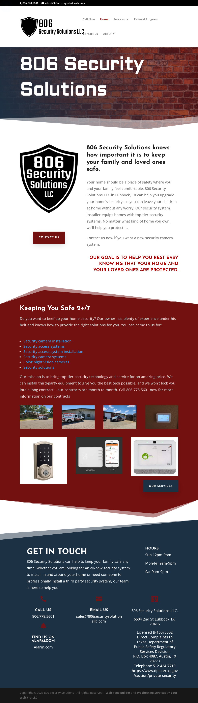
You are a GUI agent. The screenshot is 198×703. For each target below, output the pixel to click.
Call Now (89, 19)
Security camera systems (44, 356)
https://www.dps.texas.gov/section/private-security (153, 672)
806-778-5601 (30, 3)
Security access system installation (53, 351)
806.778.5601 (41, 616)
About (107, 34)
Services (119, 19)
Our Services (161, 486)
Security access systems (44, 346)
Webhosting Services (151, 693)
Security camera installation (47, 341)
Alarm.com (41, 646)
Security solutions (38, 367)
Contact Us (90, 34)
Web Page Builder (118, 693)
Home (104, 19)
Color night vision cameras (46, 362)
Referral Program (146, 19)
